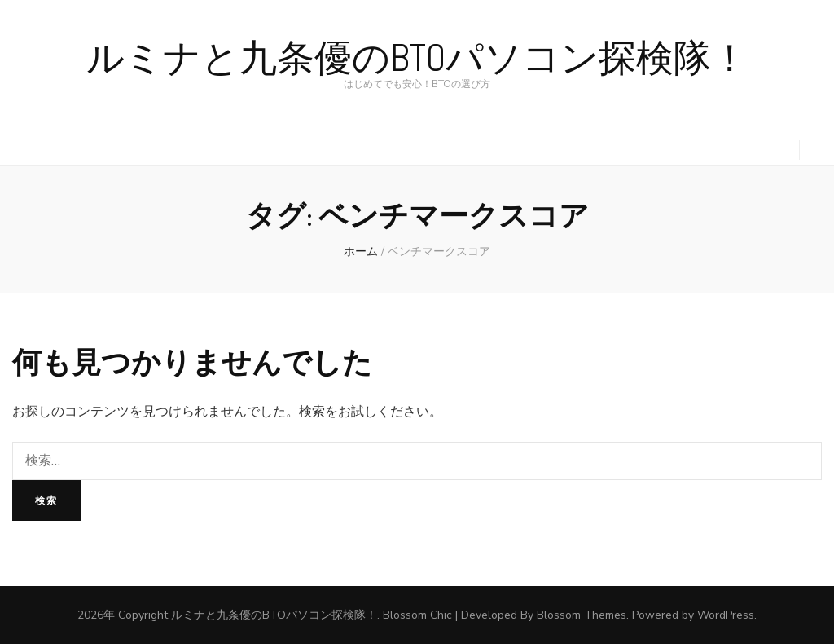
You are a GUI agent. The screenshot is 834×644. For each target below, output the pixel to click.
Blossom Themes (581, 615)
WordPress (725, 615)
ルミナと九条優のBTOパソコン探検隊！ (417, 58)
